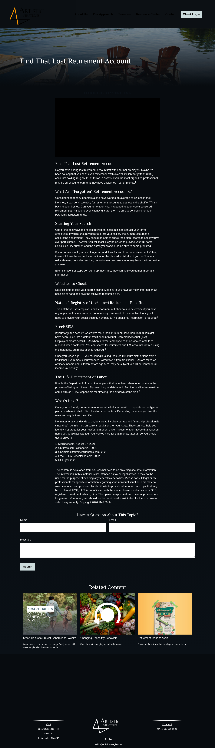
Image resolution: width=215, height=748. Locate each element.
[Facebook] (105, 739)
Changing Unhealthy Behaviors (98, 637)
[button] (81, 14)
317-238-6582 (170, 729)
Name (23, 520)
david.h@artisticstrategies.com (108, 744)
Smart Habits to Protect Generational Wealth (49, 637)
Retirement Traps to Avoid (153, 637)
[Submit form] (27, 567)
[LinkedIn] (111, 739)
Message (25, 539)
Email (112, 520)
